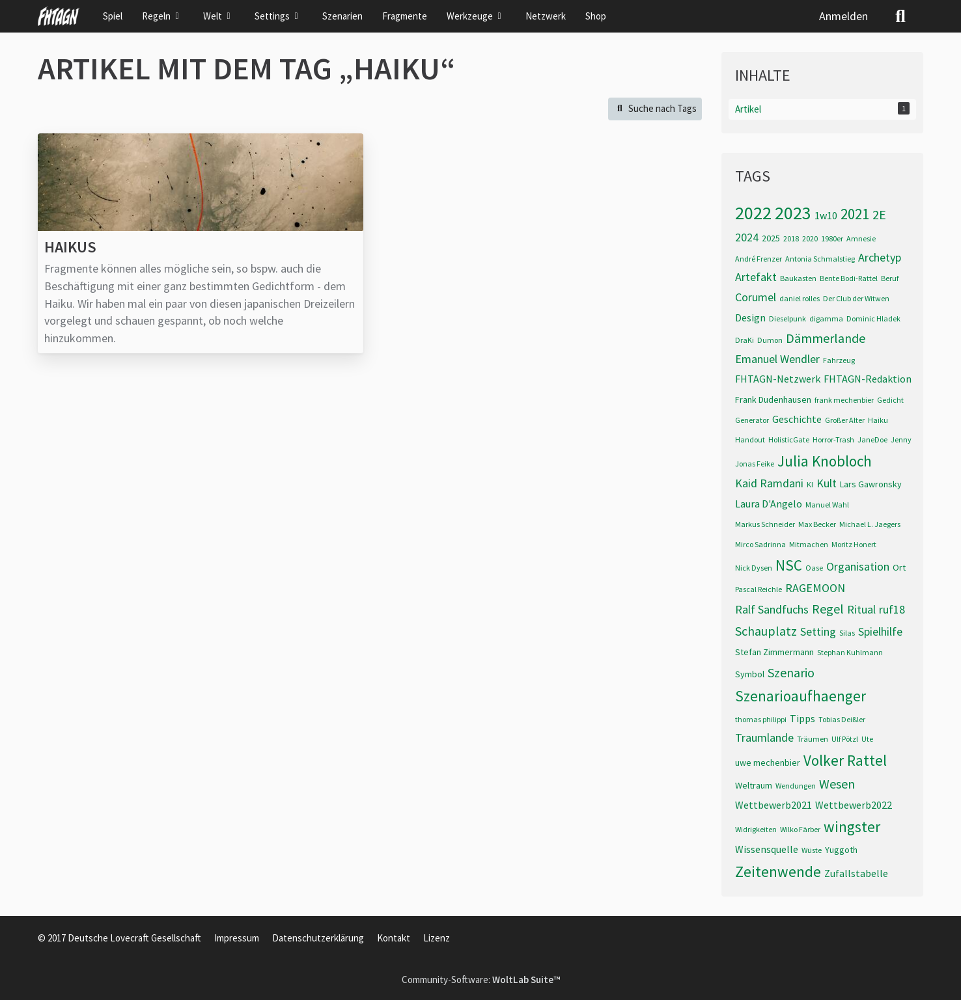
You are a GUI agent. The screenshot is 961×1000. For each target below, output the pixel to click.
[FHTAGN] (59, 16)
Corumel (755, 297)
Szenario (791, 672)
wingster (852, 826)
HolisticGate (788, 439)
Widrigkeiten (756, 829)
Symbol (749, 674)
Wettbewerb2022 (853, 804)
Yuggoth (841, 850)
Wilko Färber (800, 829)
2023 (793, 212)
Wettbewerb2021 (773, 804)
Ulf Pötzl (844, 739)
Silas (847, 633)
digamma (826, 318)
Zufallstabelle (856, 873)
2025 (771, 238)
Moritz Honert (853, 544)
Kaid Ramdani (769, 483)
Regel (828, 609)
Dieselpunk (787, 318)
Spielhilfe (880, 631)
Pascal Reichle (758, 589)
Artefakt (756, 276)
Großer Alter (845, 420)
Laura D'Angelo (768, 503)
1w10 (826, 215)
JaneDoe (872, 439)
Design (750, 317)
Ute (867, 739)
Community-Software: (481, 979)
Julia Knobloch (824, 461)
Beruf (889, 278)
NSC (788, 565)
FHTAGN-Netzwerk (777, 378)
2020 (810, 238)
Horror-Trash (833, 439)
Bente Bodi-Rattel (849, 278)
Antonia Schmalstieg (820, 259)
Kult (826, 483)
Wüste (811, 850)
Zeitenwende (778, 871)
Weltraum (753, 785)
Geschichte (797, 419)
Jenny (901, 439)
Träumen (812, 739)
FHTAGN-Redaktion (868, 378)
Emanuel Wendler (777, 358)
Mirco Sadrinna (760, 544)
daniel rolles (799, 298)
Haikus (70, 247)
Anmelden (843, 15)
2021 (855, 213)
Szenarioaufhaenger (800, 695)
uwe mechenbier (767, 762)
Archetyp (879, 257)
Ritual (861, 609)
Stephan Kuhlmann (850, 652)
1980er (832, 238)
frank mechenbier (844, 400)
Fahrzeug (839, 360)
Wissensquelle (766, 849)
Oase (814, 568)
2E (879, 214)
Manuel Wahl (827, 504)
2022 (753, 212)
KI (810, 484)
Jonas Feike (754, 463)
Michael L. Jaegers (869, 524)
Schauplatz (766, 631)
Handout (750, 439)
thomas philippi (761, 719)
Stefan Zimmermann (774, 652)
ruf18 (892, 609)
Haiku (878, 420)
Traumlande (764, 737)
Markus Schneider (765, 524)
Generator (752, 420)
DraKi (744, 340)
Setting (818, 631)
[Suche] (900, 16)
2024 (747, 237)
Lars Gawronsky (871, 484)
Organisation (857, 566)
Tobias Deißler (841, 719)
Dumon (770, 340)
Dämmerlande (825, 338)
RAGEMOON (815, 587)
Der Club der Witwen (856, 298)
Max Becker (817, 524)
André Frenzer (758, 259)
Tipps (802, 718)
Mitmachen (808, 544)
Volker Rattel (845, 760)
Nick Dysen (753, 568)
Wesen (837, 784)
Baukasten (798, 278)
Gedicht (890, 400)
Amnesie (861, 238)
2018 (791, 238)
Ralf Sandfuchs (772, 609)
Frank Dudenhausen (773, 399)
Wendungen (795, 786)
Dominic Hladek (873, 318)
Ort (899, 567)
